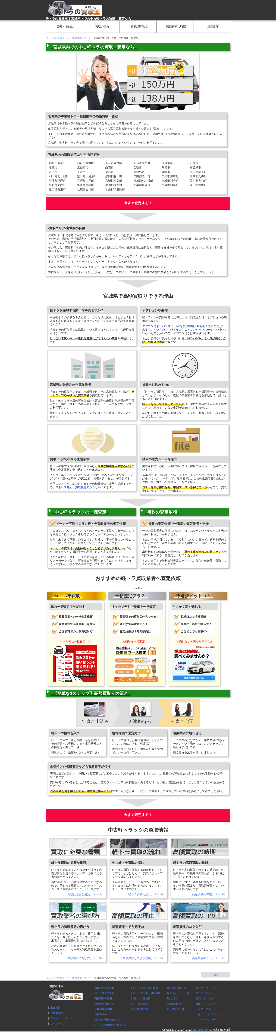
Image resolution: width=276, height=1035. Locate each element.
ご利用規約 (56, 1013)
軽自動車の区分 (141, 1009)
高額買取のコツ (103, 1014)
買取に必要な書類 (104, 988)
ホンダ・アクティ (205, 1009)
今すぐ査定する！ (138, 203)
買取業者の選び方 (104, 1003)
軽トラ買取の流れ (104, 993)
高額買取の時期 (176, 26)
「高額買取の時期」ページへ (207, 894)
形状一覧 (172, 998)
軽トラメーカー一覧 (178, 993)
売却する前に (65, 26)
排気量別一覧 (174, 1003)
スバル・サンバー (205, 1019)
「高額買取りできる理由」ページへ (142, 958)
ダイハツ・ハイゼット (208, 1014)
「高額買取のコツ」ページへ (207, 958)
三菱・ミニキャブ (205, 998)
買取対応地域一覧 (177, 988)
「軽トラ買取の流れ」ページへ (145, 894)
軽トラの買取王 (56, 38)
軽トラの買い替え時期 (145, 988)
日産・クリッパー (205, 1003)
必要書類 (213, 26)
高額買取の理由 (103, 1009)
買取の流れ (102, 26)
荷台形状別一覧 (175, 1009)
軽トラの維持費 (141, 998)
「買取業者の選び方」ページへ (84, 958)
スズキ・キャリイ (205, 988)
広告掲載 (55, 1007)
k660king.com (200, 1029)
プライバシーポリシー (62, 1018)
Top (216, 974)
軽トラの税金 (140, 1003)
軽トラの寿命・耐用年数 (146, 993)
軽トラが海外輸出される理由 (111, 1025)
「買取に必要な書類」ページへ (84, 894)
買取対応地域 (139, 26)
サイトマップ (57, 1023)
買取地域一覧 (79, 38)
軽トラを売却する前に (107, 1019)
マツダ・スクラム (205, 993)
